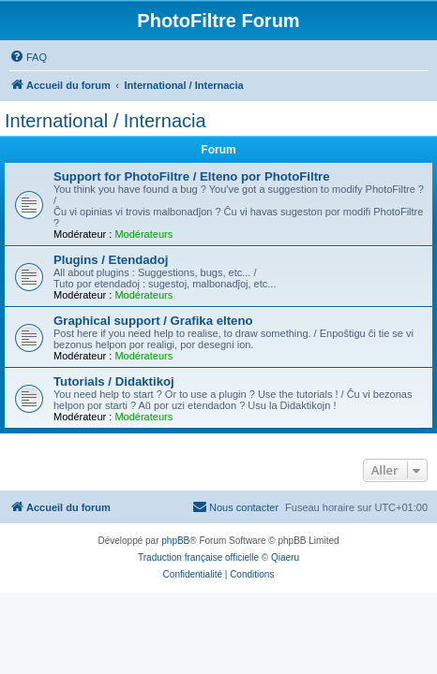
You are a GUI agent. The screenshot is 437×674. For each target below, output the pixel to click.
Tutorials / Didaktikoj (113, 381)
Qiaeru (285, 557)
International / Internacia (105, 120)
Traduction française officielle (198, 557)
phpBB (175, 540)
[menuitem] (28, 57)
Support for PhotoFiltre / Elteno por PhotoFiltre (191, 176)
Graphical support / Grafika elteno (153, 321)
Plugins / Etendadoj (110, 260)
